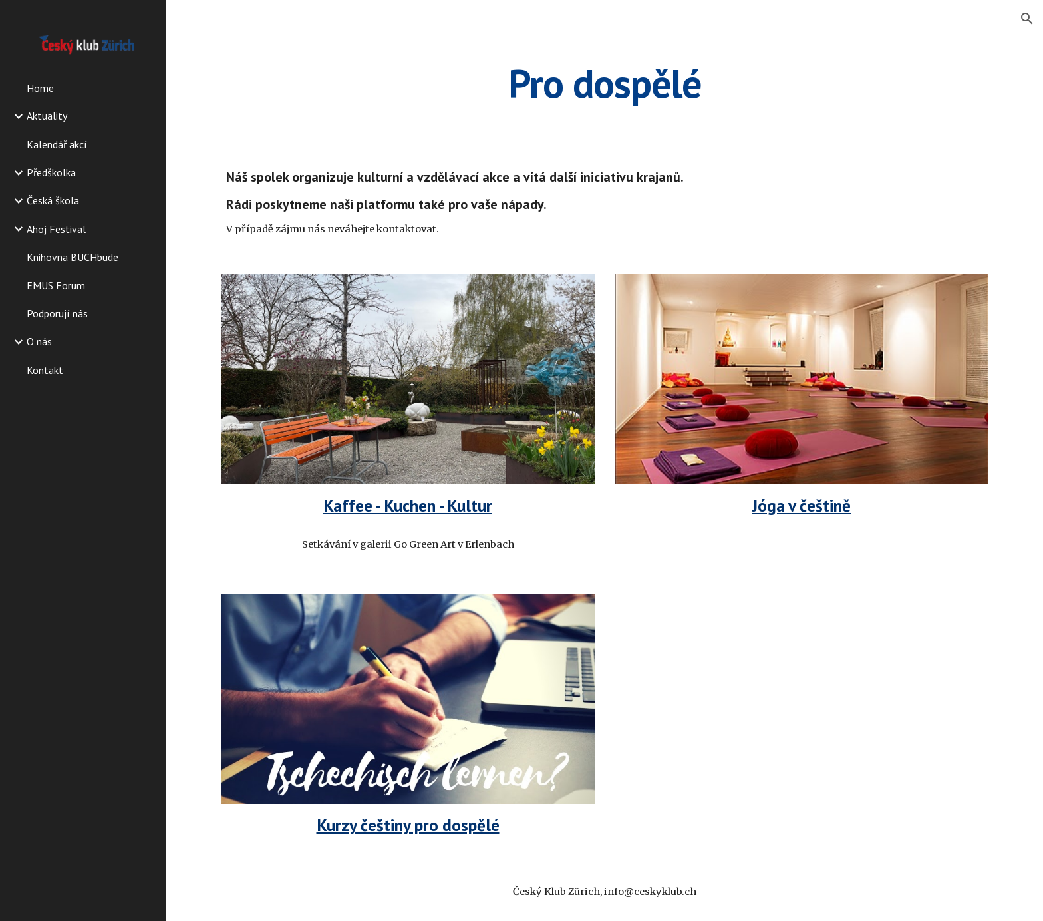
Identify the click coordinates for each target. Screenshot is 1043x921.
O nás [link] (39, 341)
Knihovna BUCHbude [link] (72, 257)
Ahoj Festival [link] (56, 229)
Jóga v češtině (801, 505)
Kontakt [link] (45, 370)
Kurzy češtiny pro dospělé (408, 825)
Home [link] (40, 87)
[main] (604, 83)
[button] (1027, 19)
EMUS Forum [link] (56, 285)
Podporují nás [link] (57, 313)
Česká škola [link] (53, 200)
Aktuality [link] (47, 115)
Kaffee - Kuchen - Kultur (407, 505)
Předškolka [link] (51, 172)
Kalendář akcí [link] (57, 144)
